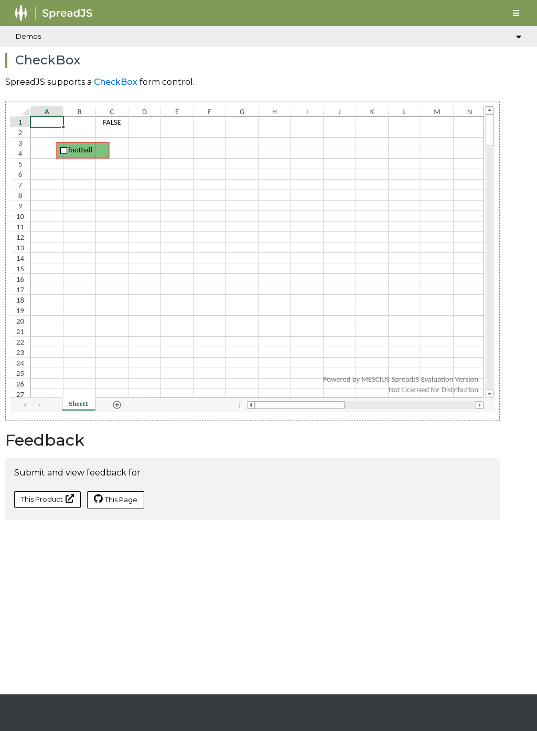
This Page (115, 499)
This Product (47, 498)
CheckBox (115, 82)
